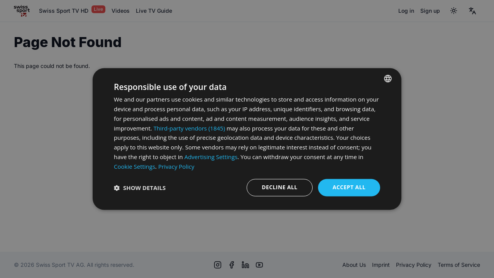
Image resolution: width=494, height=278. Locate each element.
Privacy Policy (176, 166)
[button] (140, 187)
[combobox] (388, 78)
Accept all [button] (349, 187)
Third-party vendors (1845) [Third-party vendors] (189, 128)
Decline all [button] (279, 187)
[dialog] (247, 139)
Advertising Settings (211, 157)
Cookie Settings (134, 166)
